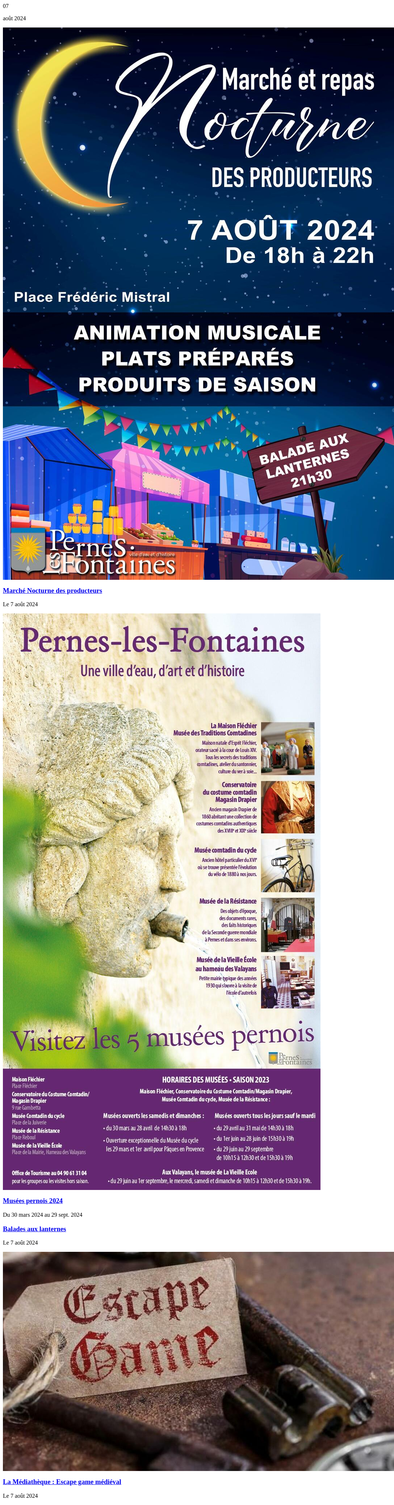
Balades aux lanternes (34, 1229)
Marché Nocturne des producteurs (52, 590)
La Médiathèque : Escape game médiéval (62, 1481)
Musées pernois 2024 (33, 1200)
